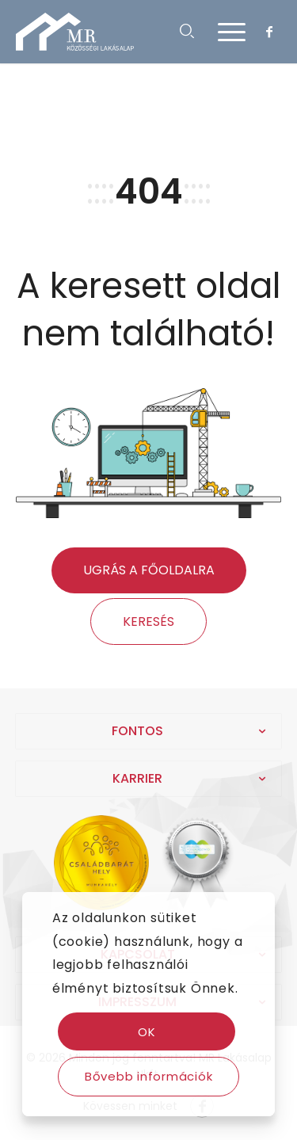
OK (147, 1032)
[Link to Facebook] (269, 32)
